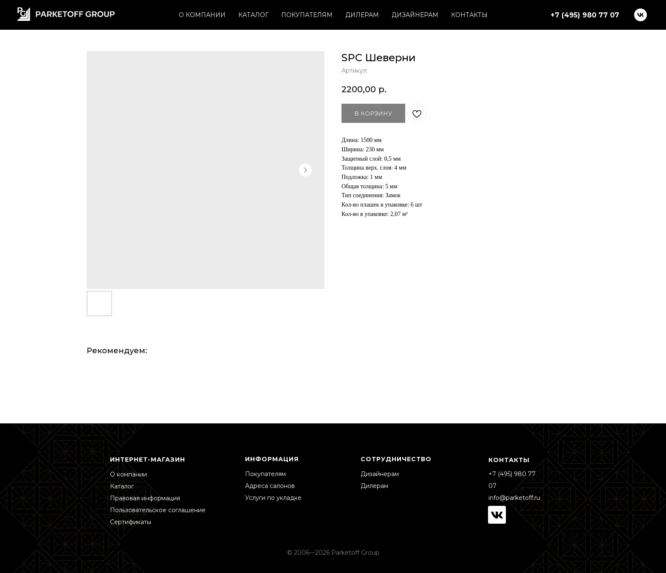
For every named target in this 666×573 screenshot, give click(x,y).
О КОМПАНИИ (202, 15)
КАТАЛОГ (253, 15)
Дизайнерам (380, 474)
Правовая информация (145, 498)
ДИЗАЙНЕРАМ (415, 15)
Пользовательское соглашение (158, 510)
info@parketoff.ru (514, 498)
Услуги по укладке (273, 498)
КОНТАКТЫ (469, 15)
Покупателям (265, 474)
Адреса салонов (270, 486)
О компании (128, 474)
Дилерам (374, 486)
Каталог (122, 486)
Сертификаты (130, 522)
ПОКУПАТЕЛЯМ (307, 15)
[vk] (640, 15)
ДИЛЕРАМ (362, 15)
